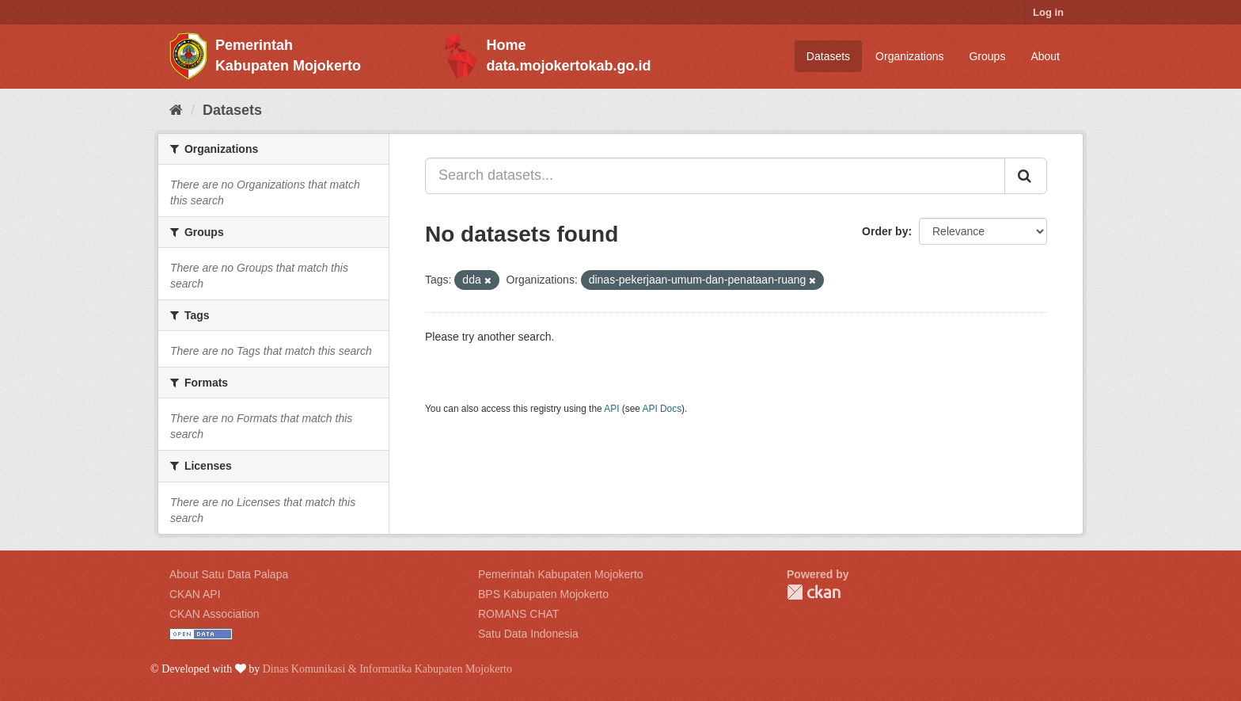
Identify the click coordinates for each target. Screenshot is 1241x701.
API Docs (662, 408)
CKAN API (195, 594)
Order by (885, 231)
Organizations (909, 56)
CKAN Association (214, 614)
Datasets (828, 56)
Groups (987, 56)
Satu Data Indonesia (528, 633)
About (1045, 56)
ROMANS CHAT (518, 614)
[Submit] (1025, 176)
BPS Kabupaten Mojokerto (543, 594)
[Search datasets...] (715, 176)
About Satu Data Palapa (228, 574)
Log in (1048, 12)
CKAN (814, 592)
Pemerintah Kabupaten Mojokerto (560, 574)
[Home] (176, 110)
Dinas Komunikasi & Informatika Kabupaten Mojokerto (387, 669)
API (611, 408)
